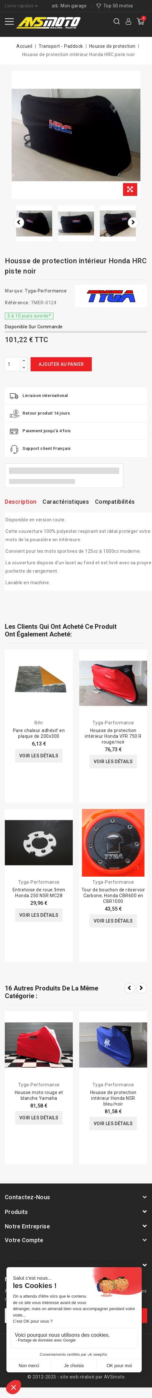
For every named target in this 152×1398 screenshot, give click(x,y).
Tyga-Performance (46, 290)
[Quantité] (12, 364)
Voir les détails (38, 755)
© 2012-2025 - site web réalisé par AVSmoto (76, 1376)
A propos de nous (52, 1342)
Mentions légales (95, 1342)
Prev (129, 988)
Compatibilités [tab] (115, 501)
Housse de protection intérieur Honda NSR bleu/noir (113, 1098)
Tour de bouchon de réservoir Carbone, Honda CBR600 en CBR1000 (113, 895)
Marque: (14, 290)
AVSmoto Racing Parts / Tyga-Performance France (74, 1256)
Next (141, 988)
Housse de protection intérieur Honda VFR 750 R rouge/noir (113, 736)
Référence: (17, 302)
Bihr (38, 722)
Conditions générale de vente (76, 1351)
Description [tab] (21, 501)
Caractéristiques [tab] (66, 501)
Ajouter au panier (61, 364)
